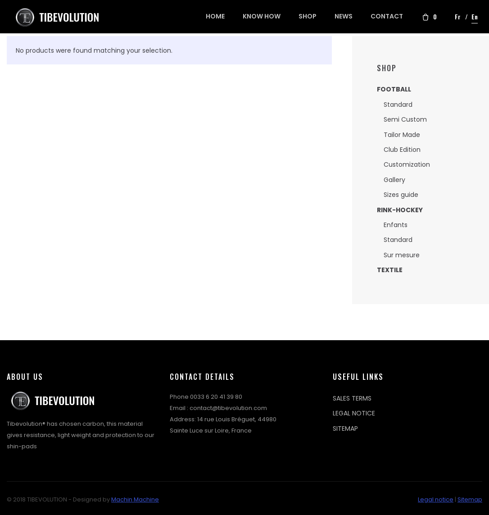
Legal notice (435, 499)
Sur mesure (402, 255)
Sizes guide (401, 194)
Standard (398, 104)
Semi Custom (405, 119)
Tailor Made (402, 134)
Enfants (396, 224)
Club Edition (402, 149)
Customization (407, 164)
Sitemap (469, 499)
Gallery (394, 179)
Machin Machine (135, 499)
